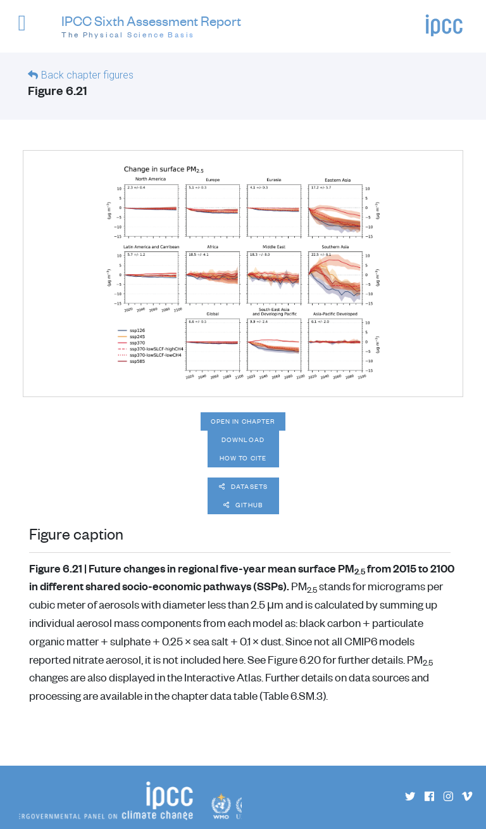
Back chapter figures (87, 75)
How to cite (243, 458)
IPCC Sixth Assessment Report (151, 27)
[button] (27, 29)
